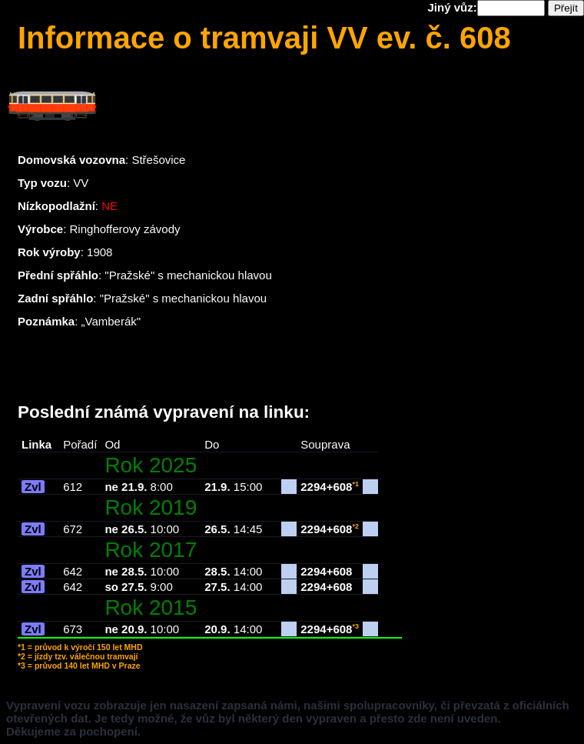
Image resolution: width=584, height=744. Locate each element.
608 (342, 486)
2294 (313, 486)
